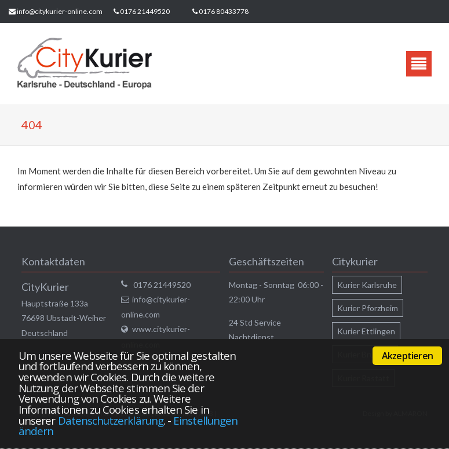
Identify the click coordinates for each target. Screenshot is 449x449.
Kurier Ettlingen (366, 331)
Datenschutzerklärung (110, 420)
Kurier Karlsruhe (367, 285)
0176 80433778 (224, 11)
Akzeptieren (407, 355)
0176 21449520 (145, 11)
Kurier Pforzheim (367, 308)
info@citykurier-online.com (60, 11)
